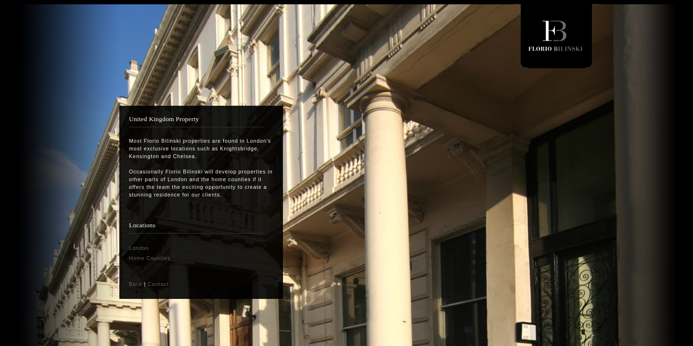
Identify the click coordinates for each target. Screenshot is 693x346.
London (139, 248)
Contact (158, 284)
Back (135, 284)
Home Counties (149, 258)
